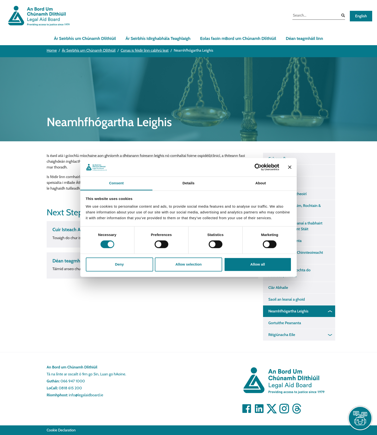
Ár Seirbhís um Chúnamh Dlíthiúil (85, 38)
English (361, 16)
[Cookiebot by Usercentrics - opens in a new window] (258, 167)
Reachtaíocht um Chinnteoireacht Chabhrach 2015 (295, 255)
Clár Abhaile (278, 287)
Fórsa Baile (277, 182)
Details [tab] (188, 183)
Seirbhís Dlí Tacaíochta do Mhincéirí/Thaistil (289, 273)
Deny (119, 264)
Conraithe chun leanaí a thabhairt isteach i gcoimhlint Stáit (295, 226)
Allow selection (188, 264)
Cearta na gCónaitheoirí (287, 194)
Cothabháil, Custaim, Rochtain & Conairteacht (294, 208)
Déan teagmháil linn (304, 38)
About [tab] (260, 183)
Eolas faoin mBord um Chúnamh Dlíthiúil (238, 38)
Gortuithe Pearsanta (284, 323)
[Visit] (247, 408)
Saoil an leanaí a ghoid (286, 299)
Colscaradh (277, 158)
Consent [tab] (116, 183)
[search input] (315, 15)
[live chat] (360, 418)
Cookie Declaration (61, 430)
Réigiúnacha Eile (281, 334)
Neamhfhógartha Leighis (288, 311)
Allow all (257, 264)
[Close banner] (289, 167)
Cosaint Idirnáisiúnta (285, 240)
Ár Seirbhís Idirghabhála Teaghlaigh (158, 38)
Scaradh (275, 170)
